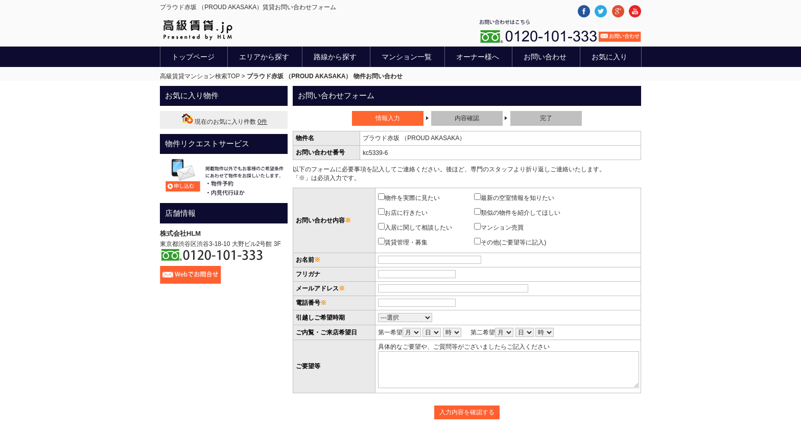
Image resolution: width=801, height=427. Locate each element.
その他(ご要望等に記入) (513, 242)
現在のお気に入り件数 (223, 121)
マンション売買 (502, 227)
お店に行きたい (406, 212)
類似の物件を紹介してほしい (520, 212)
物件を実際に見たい (412, 197)
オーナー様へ (477, 57)
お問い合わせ (545, 57)
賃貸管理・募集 (406, 242)
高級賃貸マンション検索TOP (200, 76)
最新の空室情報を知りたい (517, 197)
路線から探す (335, 57)
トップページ (193, 57)
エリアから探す (264, 57)
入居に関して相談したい (418, 227)
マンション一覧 (407, 57)
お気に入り (609, 57)
